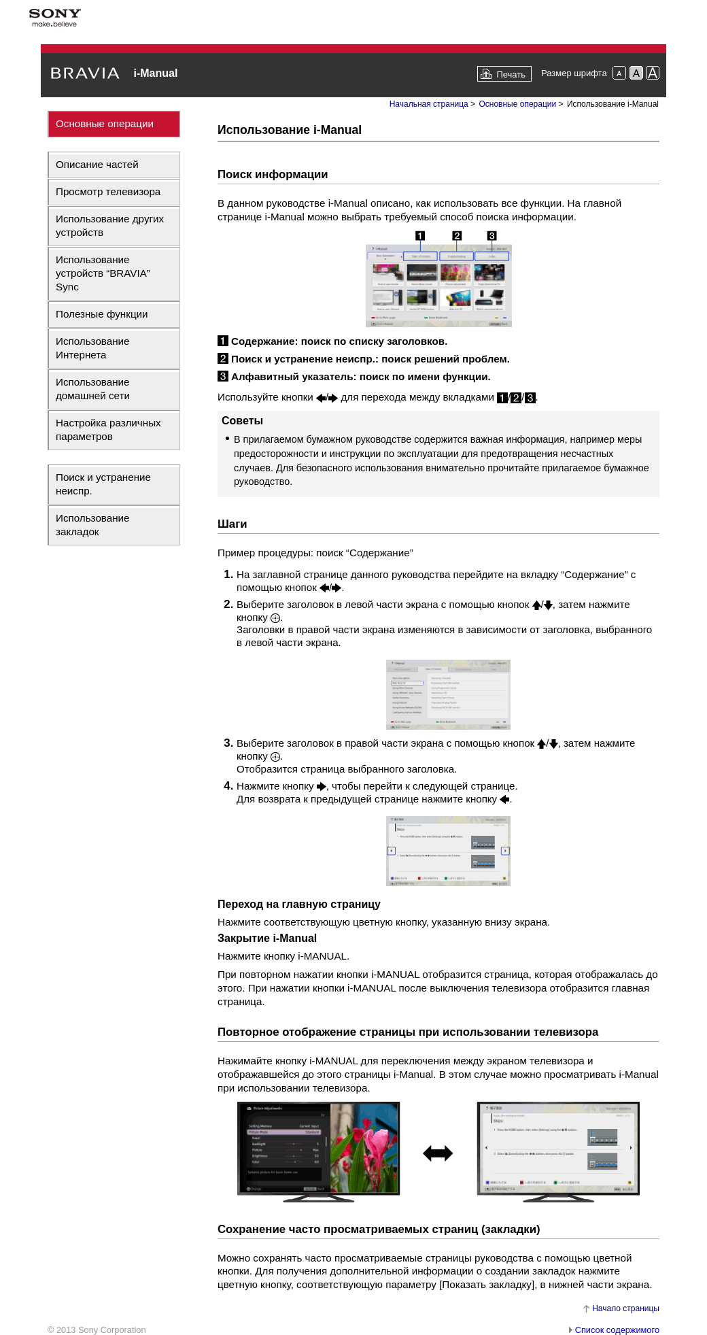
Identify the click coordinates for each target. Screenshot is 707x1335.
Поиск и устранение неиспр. (103, 483)
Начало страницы (625, 1308)
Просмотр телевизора (108, 191)
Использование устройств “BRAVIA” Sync (103, 273)
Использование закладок (93, 524)
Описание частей (97, 164)
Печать (510, 74)
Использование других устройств (110, 225)
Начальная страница (429, 104)
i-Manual (155, 73)
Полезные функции (102, 314)
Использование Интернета (93, 347)
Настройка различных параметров (108, 429)
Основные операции (105, 123)
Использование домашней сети (93, 388)
